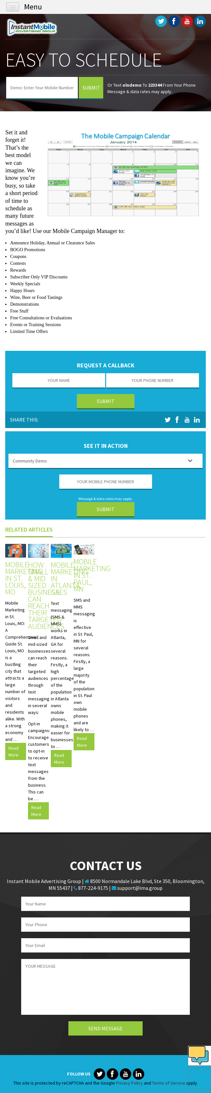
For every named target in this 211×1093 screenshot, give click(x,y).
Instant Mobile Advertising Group (37, 27)
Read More (13, 751)
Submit (91, 87)
